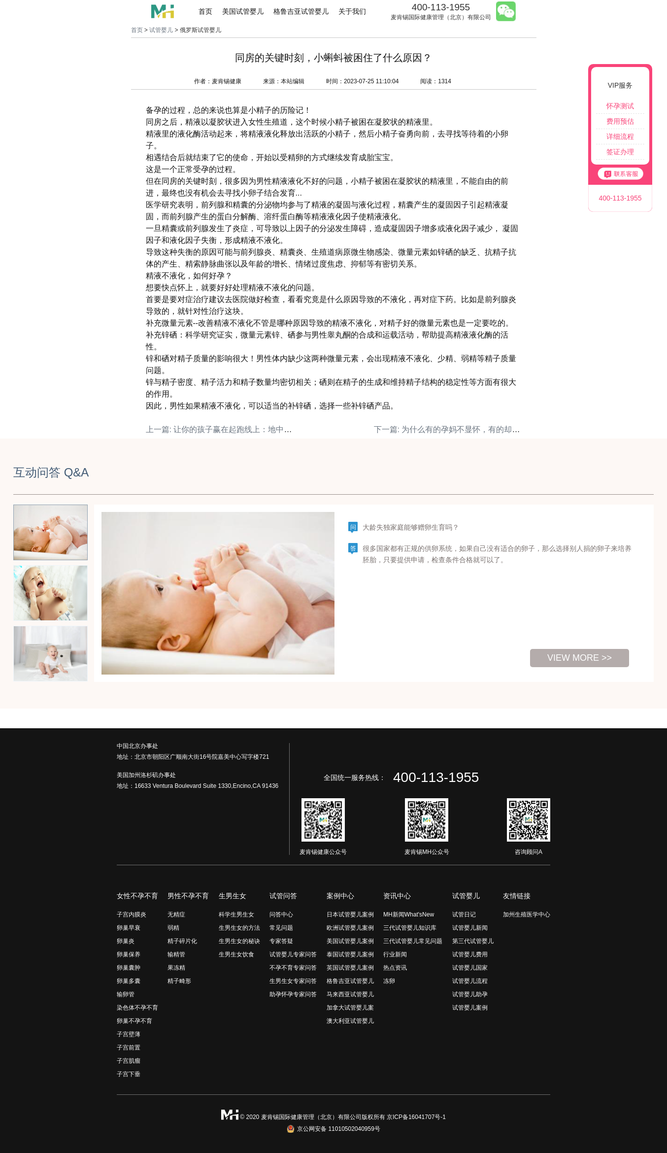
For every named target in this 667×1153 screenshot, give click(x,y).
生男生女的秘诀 (239, 941)
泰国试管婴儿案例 (350, 954)
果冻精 (176, 967)
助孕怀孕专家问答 (293, 994)
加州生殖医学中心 (526, 914)
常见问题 (281, 927)
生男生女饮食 (236, 954)
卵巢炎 (125, 941)
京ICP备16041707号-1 (416, 1117)
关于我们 (352, 11)
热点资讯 (395, 967)
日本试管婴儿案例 (350, 914)
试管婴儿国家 (470, 967)
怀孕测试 (620, 106)
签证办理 (620, 152)
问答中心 (281, 914)
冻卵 (389, 981)
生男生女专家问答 (293, 981)
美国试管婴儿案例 (350, 941)
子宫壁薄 (128, 1034)
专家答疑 (281, 941)
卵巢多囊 (128, 981)
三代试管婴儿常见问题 (412, 941)
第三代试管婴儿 (473, 941)
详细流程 (620, 136)
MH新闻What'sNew (408, 914)
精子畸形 (179, 981)
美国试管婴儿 (243, 11)
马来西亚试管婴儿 (350, 994)
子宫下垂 (128, 1074)
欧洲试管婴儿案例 (350, 927)
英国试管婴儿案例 (350, 967)
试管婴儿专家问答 (293, 954)
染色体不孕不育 (137, 1007)
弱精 (173, 927)
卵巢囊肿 (128, 967)
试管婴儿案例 (470, 1007)
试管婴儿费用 (470, 954)
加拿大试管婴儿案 (350, 1007)
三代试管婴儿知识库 (409, 927)
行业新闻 (395, 954)
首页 (205, 11)
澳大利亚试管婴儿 (350, 1020)
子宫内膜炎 (131, 914)
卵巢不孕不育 (134, 1020)
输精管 (176, 954)
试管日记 (464, 914)
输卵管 (125, 994)
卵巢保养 (128, 954)
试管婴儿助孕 (470, 994)
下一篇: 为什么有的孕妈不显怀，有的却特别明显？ (463, 429)
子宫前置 (128, 1047)
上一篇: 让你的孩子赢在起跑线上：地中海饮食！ (231, 429)
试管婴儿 (161, 30)
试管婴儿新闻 (470, 927)
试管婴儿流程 (470, 981)
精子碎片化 (182, 941)
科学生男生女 (236, 914)
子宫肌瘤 (128, 1060)
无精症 (176, 914)
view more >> (579, 658)
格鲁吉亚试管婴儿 (301, 11)
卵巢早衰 (128, 927)
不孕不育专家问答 (293, 967)
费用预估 (620, 121)
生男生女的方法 (239, 927)
